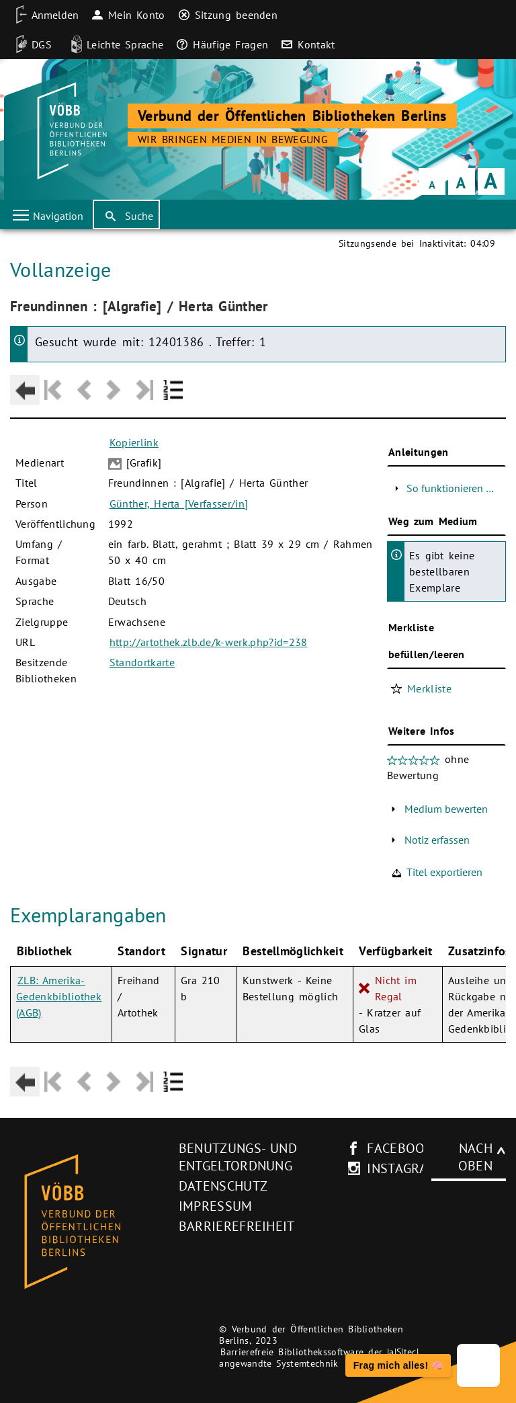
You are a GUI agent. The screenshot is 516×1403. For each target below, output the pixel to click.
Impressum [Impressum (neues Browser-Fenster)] (216, 1206)
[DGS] (29, 44)
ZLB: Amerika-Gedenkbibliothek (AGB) (58, 996)
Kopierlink (134, 442)
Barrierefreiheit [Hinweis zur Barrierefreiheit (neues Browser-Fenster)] (237, 1226)
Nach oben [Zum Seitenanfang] (475, 1156)
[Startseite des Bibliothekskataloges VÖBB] (90, 1222)
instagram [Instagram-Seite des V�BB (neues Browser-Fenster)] (402, 1168)
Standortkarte (142, 662)
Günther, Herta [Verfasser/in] (179, 503)
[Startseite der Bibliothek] (70, 131)
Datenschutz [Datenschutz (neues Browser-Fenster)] (223, 1186)
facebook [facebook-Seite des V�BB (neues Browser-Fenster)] (400, 1148)
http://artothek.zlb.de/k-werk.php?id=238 (209, 642)
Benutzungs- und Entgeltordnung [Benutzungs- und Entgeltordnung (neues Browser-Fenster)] (238, 1156)
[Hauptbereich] (258, 669)
